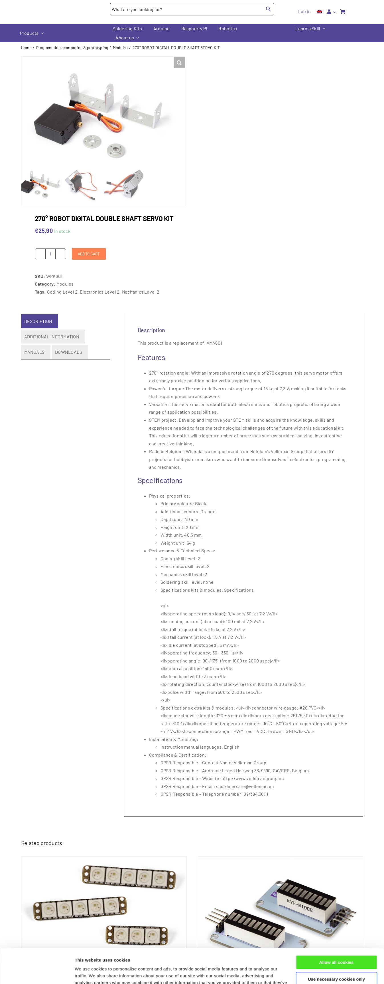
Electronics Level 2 (100, 291)
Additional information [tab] (51, 336)
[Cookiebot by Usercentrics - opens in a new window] (37, 973)
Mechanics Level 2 (140, 291)
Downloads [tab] (68, 352)
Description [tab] (38, 321)
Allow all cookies (336, 930)
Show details (88, 972)
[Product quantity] (50, 253)
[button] (179, 62)
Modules (65, 283)
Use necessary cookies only (336, 946)
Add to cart (89, 253)
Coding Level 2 (62, 291)
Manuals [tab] (34, 352)
